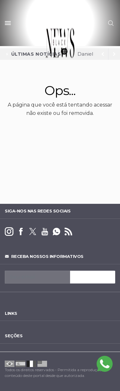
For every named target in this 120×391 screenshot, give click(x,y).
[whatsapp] (56, 231)
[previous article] (114, 54)
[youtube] (44, 231)
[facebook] (21, 231)
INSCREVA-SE (92, 277)
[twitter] (32, 231)
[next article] (102, 54)
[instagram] (9, 231)
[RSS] (68, 231)
